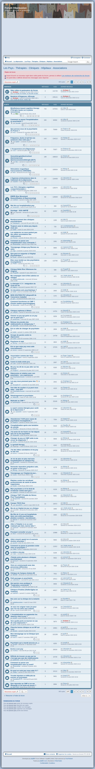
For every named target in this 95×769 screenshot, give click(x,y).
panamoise (16, 319)
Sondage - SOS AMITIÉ (19, 210)
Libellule (15, 200)
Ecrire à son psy (17, 649)
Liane (14, 338)
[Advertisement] (47, 37)
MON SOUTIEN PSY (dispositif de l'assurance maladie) (23, 296)
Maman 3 (16, 519)
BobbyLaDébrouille (18, 279)
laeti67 (17, 141)
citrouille (17, 123)
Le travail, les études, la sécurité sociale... (26, 93)
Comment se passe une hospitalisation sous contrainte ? (23, 242)
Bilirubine (66, 366)
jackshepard (16, 402)
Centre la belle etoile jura (20, 362)
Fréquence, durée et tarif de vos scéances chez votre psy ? (23, 139)
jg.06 (14, 624)
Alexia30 (65, 310)
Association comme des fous (22, 356)
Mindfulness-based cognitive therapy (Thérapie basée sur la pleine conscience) (25, 110)
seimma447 (66, 578)
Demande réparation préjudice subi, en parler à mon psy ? (24, 467)
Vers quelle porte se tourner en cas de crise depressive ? (24, 622)
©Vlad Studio (58, 761)
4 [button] (80, 82)
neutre (15, 486)
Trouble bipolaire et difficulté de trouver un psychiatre (23, 676)
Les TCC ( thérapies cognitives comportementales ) (22, 188)
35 (30, 116)
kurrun (15, 453)
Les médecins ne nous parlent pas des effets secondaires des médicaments (24, 234)
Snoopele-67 (17, 384)
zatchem (15, 593)
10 (35, 125)
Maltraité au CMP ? (18, 401)
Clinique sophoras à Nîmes (21, 311)
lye (14, 610)
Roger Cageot (17, 357)
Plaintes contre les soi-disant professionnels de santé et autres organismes (23, 482)
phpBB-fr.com (43, 761)
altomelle (15, 325)
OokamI (65, 335)
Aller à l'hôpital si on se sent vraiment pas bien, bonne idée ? (23, 525)
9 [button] (87, 82)
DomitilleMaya (67, 301)
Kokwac (65, 137)
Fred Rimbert (69, 758)
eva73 (15, 637)
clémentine (66, 178)
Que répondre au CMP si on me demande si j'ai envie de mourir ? (23, 684)
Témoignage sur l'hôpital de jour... (24, 473)
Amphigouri (66, 322)
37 (35, 116)
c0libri (14, 549)
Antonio (65, 156)
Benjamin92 (16, 498)
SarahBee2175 (17, 679)
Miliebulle (16, 397)
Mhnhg (65, 168)
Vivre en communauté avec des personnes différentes (23, 566)
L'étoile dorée (67, 275)
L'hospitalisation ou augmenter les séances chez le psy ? (24, 615)
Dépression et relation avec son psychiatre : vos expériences (23, 374)
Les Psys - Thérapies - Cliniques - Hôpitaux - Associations (35, 68)
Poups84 (65, 260)
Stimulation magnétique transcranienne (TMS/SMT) (21, 170)
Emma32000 (17, 568)
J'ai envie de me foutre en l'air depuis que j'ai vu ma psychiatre (25, 433)
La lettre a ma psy (17, 552)
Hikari (65, 670)
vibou (64, 108)
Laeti (64, 346)
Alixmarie (66, 253)
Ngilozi (15, 287)
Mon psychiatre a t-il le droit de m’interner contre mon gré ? (23, 490)
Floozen (65, 387)
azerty (15, 441)
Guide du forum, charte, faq (22, 99)
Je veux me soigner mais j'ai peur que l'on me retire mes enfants (23, 608)
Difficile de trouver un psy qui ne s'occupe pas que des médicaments (24, 657)
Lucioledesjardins (68, 226)
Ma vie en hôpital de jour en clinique (24, 508)
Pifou (14, 190)
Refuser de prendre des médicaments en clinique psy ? (23, 323)
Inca (14, 132)
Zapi (14, 250)
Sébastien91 (67, 473)
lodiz (64, 219)
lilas (16, 162)
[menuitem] (7, 57)
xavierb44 (18, 411)
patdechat (16, 659)
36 (33, 116)
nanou (15, 475)
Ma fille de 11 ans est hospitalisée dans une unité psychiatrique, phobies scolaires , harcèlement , (24, 516)
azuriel (15, 543)
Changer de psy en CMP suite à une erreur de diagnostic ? (24, 439)
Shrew (65, 683)
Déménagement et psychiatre (22, 396)
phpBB (32, 758)
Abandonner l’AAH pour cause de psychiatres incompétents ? (23, 420)
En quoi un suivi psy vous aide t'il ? (24, 671)
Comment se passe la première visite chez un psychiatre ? (25, 547)
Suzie (14, 257)
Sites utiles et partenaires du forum (24, 90)
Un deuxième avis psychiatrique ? (24, 290)
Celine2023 (66, 606)
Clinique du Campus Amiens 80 (23, 573)
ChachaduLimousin (18, 377)
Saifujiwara (16, 223)
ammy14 (15, 561)
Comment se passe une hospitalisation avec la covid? (22, 663)
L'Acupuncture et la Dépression (23, 149)
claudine (15, 181)
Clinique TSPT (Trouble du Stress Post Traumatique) (23, 496)
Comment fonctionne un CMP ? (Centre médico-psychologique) (23, 302)
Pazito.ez (66, 128)
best (14, 172)
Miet (16, 114)
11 (38, 125)
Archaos (15, 92)
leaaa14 (15, 422)
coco (14, 150)
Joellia (15, 672)
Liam (14, 363)
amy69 (15, 618)
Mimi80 (15, 575)
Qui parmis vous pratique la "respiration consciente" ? (21, 584)
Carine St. (66, 589)
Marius (65, 573)
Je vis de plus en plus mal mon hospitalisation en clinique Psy (23, 460)
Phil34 (15, 263)
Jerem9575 (18, 505)
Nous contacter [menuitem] (49, 754)
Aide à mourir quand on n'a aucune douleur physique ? (24, 540)
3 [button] (77, 82)
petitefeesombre (18, 602)
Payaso (65, 565)
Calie (14, 554)
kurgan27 (16, 370)
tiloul (14, 533)
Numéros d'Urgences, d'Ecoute (23, 96)
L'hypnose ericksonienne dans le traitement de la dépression (23, 179)
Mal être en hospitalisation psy (22, 205)
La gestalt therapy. (18, 445)
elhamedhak (16, 244)
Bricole (15, 631)
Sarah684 (66, 210)
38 (38, 116)
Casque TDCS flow (18, 503)
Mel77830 (16, 687)
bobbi (14, 229)
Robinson (66, 148)
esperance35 (67, 247)
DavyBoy (15, 429)
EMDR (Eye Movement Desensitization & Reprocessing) (23, 197)
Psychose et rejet (17, 341)
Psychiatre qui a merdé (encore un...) (25, 643)
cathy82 (15, 312)
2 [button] (74, 82)
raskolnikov (16, 580)
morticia (15, 650)
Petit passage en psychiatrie (21, 578)
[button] (68, 82)
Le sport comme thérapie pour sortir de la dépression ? (25, 409)
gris (14, 298)
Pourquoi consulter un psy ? (22, 532)
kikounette (16, 305)
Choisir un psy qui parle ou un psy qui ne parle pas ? (24, 316)
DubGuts (15, 527)
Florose (15, 238)
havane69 (16, 207)
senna (15, 350)
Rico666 (65, 598)
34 (27, 116)
